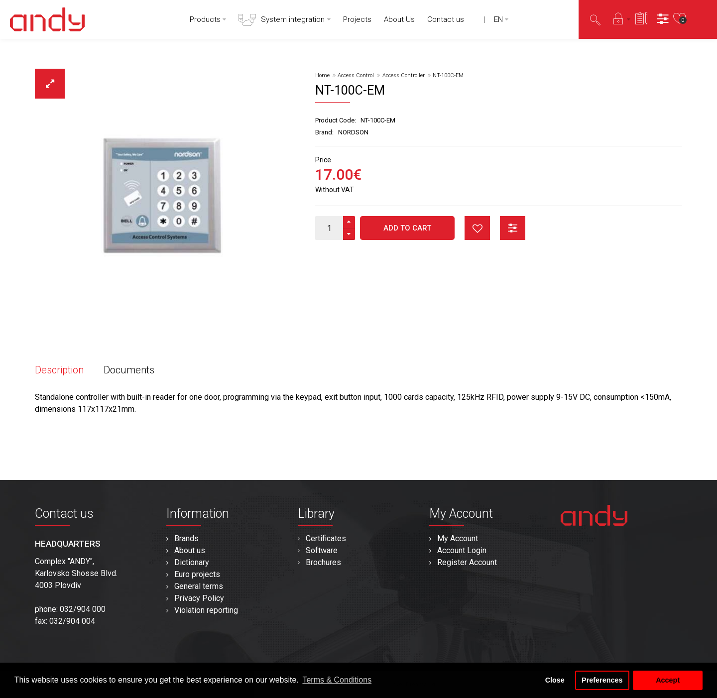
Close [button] (555, 680)
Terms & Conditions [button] (336, 680)
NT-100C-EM (448, 75)
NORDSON (353, 132)
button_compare (512, 228)
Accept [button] (668, 680)
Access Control (356, 75)
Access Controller (403, 75)
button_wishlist (477, 228)
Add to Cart (407, 228)
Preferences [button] (602, 680)
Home (322, 75)
